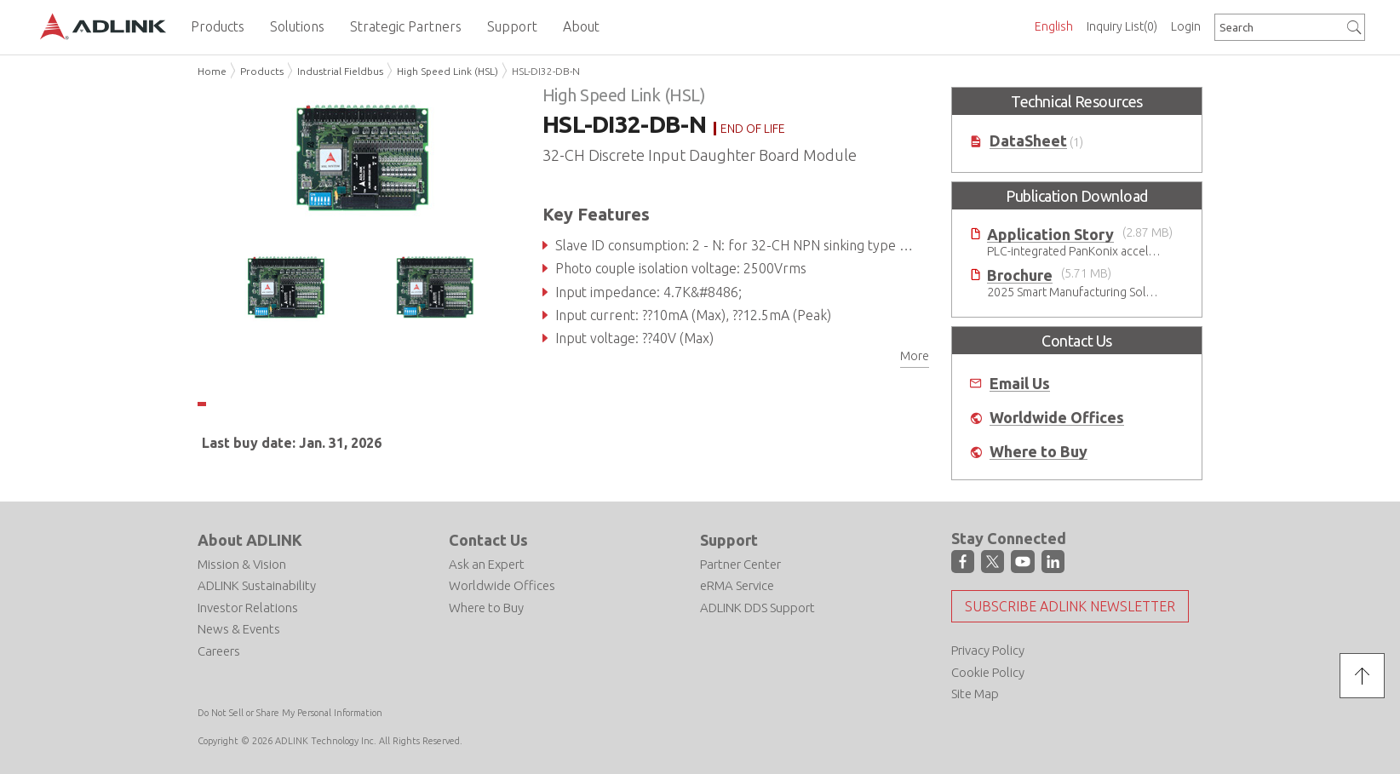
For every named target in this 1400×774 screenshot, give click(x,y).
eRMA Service (737, 585)
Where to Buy (1038, 452)
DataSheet (1028, 141)
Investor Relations (248, 607)
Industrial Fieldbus (340, 71)
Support (729, 539)
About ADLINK (250, 539)
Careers (219, 651)
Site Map (975, 693)
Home (212, 71)
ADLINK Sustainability (257, 585)
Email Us (1020, 384)
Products (262, 71)
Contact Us (488, 539)
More (914, 356)
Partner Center (740, 564)
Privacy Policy (987, 650)
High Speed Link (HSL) (447, 71)
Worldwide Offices (1057, 418)
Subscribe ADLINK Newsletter (1070, 606)
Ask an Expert (487, 564)
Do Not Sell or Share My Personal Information (290, 713)
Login (1186, 26)
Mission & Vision (242, 564)
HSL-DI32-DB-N (546, 71)
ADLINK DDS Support (757, 607)
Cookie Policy (987, 672)
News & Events (239, 629)
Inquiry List (1122, 26)
